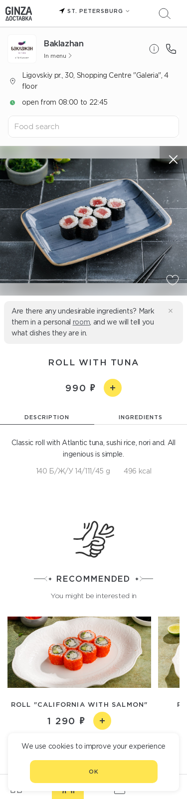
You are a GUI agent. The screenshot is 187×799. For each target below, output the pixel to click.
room (81, 322)
